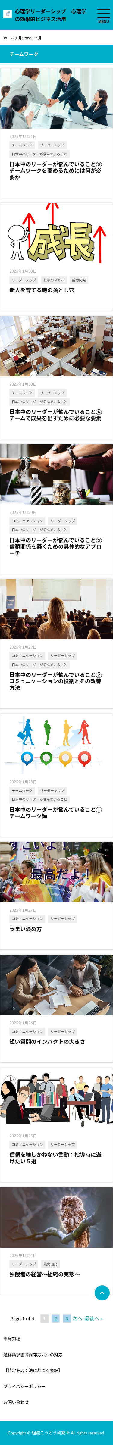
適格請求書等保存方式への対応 (32, 1354)
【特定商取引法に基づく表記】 (32, 1370)
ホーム (8, 38)
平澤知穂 (11, 1338)
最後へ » (93, 1318)
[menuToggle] (103, 13)
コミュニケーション (27, 521)
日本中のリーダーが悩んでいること (39, 154)
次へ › (79, 1318)
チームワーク (22, 145)
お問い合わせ (16, 1402)
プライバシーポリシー (24, 1386)
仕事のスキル (54, 280)
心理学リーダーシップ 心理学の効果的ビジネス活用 (50, 15)
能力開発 (79, 280)
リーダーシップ (52, 145)
